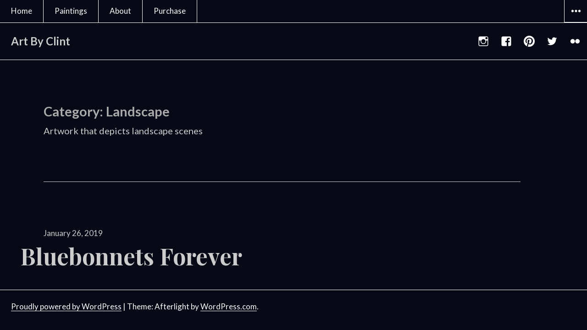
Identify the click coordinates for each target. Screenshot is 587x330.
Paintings (71, 11)
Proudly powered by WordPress (66, 306)
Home (21, 11)
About (120, 11)
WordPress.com (228, 306)
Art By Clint (40, 41)
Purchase (170, 11)
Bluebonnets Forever (131, 256)
